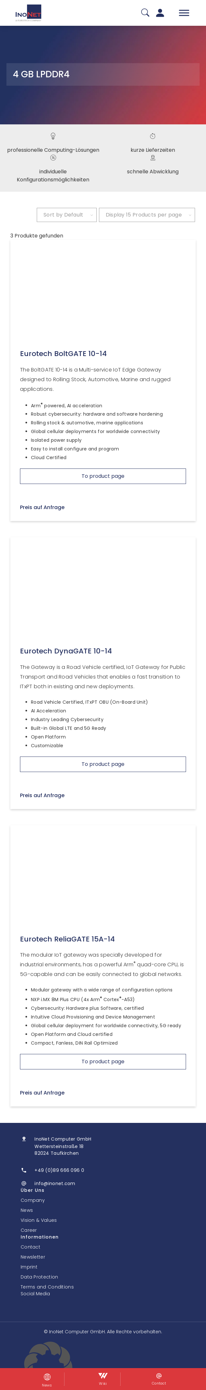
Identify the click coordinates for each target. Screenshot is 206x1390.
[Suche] (145, 13)
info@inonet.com (54, 1183)
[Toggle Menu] (184, 13)
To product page (103, 476)
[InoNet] (28, 13)
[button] (103, 1366)
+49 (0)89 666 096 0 (59, 1170)
